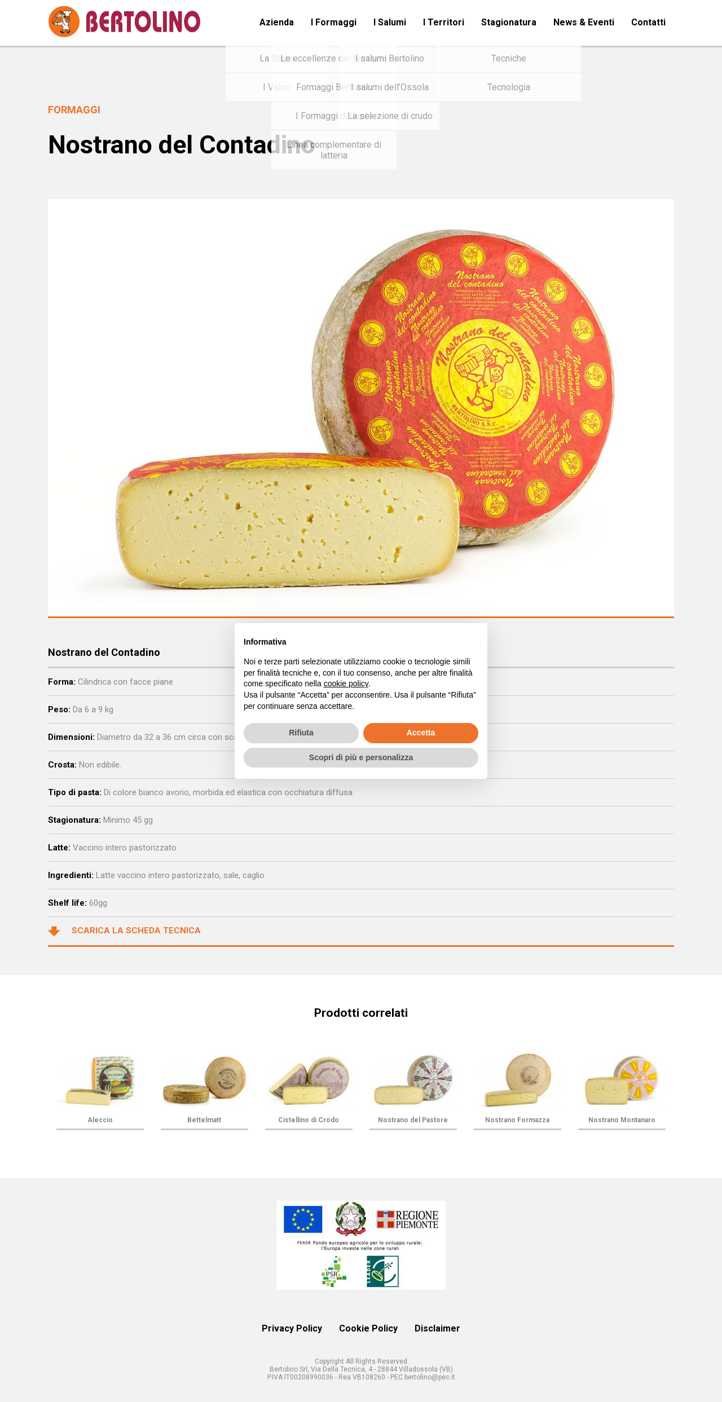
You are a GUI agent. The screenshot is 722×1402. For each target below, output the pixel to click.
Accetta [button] (421, 732)
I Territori (443, 22)
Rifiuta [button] (301, 732)
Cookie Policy (368, 1328)
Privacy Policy (292, 1328)
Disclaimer (437, 1328)
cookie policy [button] (346, 683)
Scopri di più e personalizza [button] (361, 757)
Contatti (648, 22)
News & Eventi (583, 22)
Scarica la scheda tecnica (124, 931)
